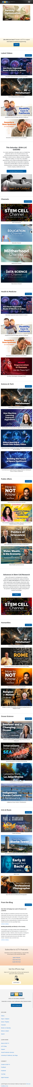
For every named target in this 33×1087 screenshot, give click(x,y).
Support (3, 1049)
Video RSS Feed (16, 959)
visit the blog (28, 904)
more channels (28, 201)
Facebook (3, 1070)
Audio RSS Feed (16, 961)
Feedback (3, 1067)
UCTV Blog (4, 1046)
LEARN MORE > (16, 982)
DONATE (16, 44)
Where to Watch (5, 1031)
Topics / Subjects (5, 1018)
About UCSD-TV (5, 1043)
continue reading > (5, 923)
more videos (28, 55)
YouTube (3, 1074)
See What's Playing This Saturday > (16, 171)
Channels (3, 1024)
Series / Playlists (5, 1021)
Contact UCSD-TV (5, 1064)
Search (3, 1034)
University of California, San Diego (9, 1055)
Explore (16, 594)
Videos (2, 1015)
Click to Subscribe (16, 1005)
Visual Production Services (7, 1052)
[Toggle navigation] (29, 2)
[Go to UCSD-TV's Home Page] (8, 2)
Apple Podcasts (16, 957)
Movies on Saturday (6, 1027)
